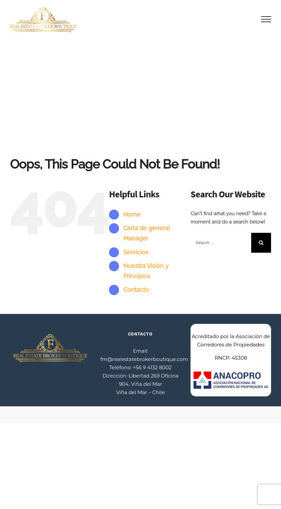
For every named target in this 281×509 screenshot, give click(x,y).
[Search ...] (221, 243)
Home (131, 214)
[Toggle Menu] (266, 19)
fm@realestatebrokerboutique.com (144, 359)
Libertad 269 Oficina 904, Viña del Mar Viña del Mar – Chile (147, 384)
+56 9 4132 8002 (152, 367)
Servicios (135, 252)
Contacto (136, 289)
